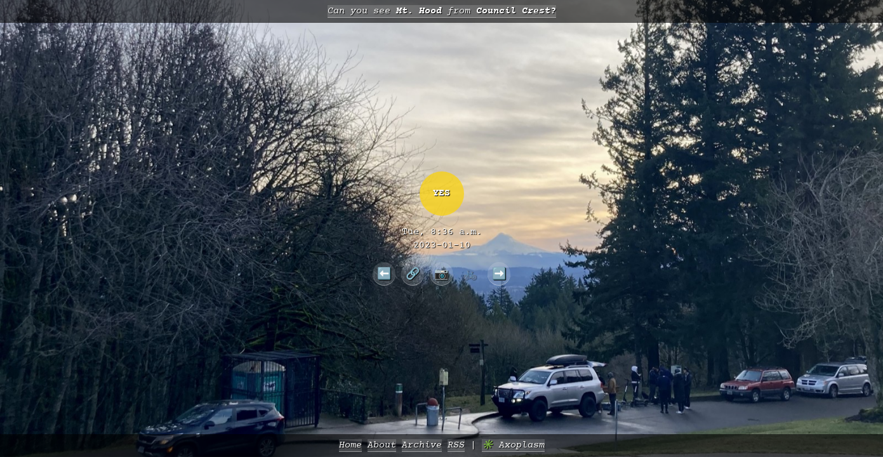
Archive (422, 445)
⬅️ (384, 273)
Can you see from (442, 11)
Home (350, 445)
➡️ (499, 273)
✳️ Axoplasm (513, 445)
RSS (456, 445)
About (382, 445)
